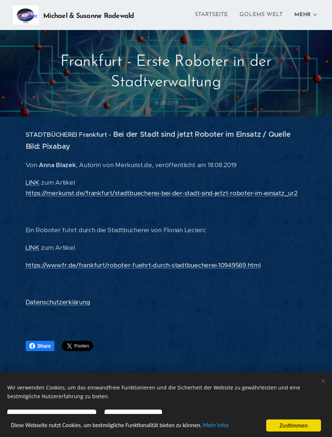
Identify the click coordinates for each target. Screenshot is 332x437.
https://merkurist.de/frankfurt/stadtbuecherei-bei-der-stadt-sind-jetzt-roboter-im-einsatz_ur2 (162, 193)
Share (40, 346)
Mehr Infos (230, 426)
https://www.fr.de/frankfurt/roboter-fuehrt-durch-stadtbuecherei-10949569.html (143, 265)
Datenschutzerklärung (58, 302)
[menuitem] (215, 15)
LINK (32, 182)
